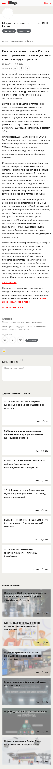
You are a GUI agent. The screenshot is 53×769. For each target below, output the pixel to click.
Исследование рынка (12, 307)
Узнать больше (9, 282)
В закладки (31, 340)
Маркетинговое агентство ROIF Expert (25, 24)
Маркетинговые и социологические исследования (22, 322)
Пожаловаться (24, 31)
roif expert (13, 329)
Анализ (29, 327)
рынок (11, 327)
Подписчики (17, 40)
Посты (5, 40)
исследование (40, 327)
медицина (21, 327)
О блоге (29, 40)
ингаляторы (24, 329)
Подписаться (9, 31)
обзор (4, 329)
